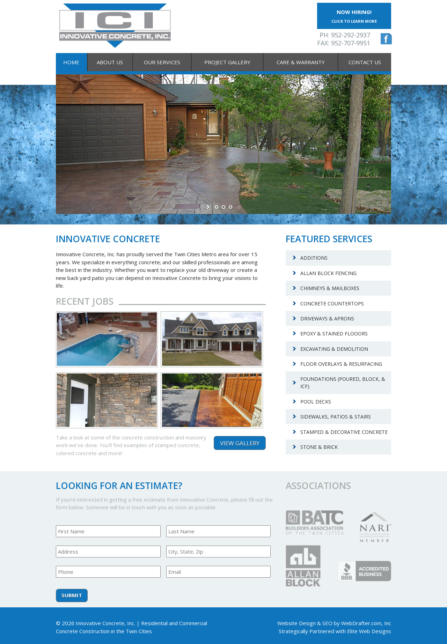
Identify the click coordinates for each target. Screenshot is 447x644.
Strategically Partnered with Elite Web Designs (335, 631)
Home (71, 62)
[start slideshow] (208, 206)
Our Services (162, 62)
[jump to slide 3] (230, 206)
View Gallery (239, 443)
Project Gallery (227, 62)
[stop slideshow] (238, 206)
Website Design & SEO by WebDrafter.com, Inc (334, 623)
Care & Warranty (301, 62)
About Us (110, 62)
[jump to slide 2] (223, 206)
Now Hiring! (354, 16)
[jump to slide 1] (216, 206)
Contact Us (365, 62)
